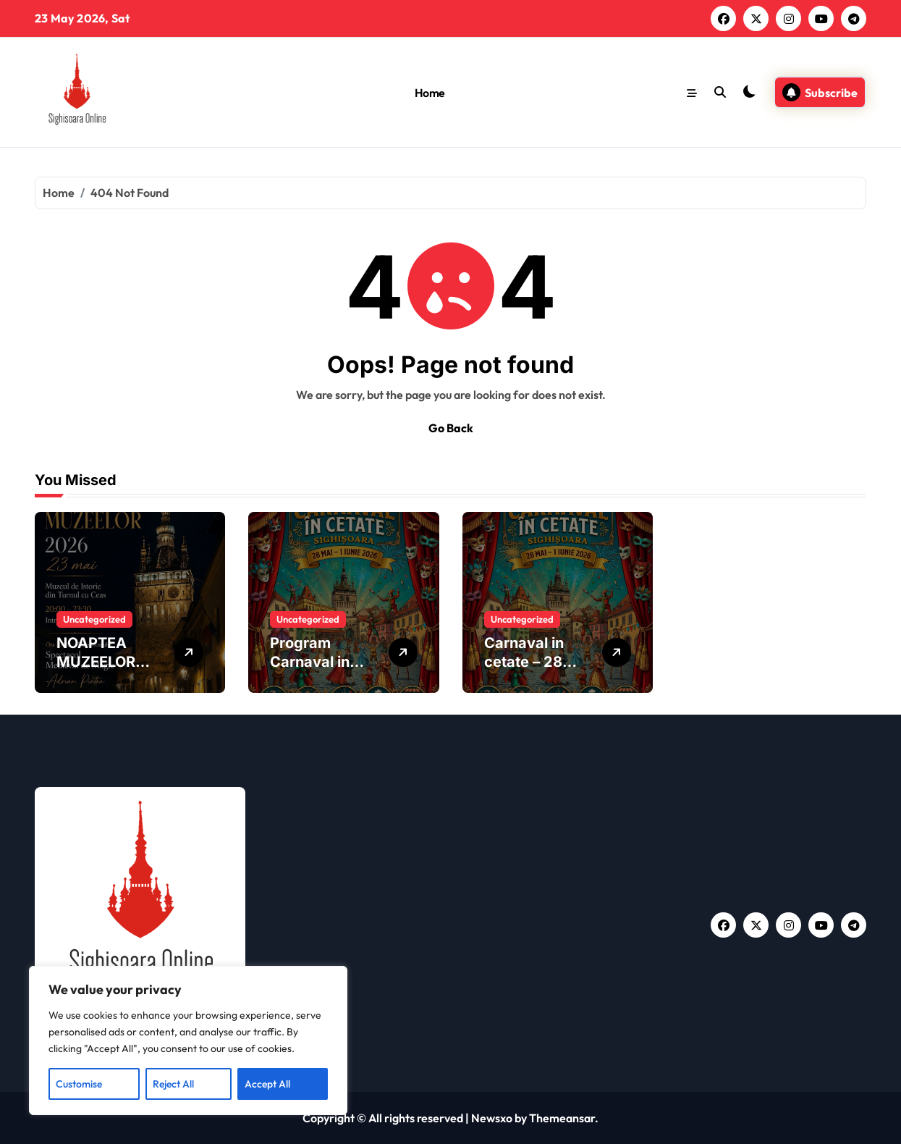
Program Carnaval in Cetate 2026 (314, 661)
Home (430, 92)
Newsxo (491, 1118)
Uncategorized (94, 619)
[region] (188, 1040)
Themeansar (562, 1118)
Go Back (450, 428)
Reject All (173, 1083)
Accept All (267, 1083)
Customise (79, 1083)
